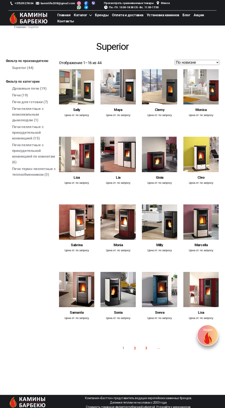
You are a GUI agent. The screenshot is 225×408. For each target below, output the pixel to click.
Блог (186, 15)
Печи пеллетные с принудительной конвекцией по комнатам (33, 150)
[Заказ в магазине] (197, 62)
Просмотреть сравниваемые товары (129, 3)
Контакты (65, 21)
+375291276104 (24, 3)
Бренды (101, 15)
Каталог (80, 15)
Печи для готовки (27, 102)
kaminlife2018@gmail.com (58, 3)
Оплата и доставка (127, 15)
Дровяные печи (25, 88)
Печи (16, 95)
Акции (199, 15)
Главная (64, 15)
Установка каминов (163, 15)
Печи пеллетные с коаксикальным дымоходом (28, 114)
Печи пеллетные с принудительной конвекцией (28, 132)
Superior (19, 68)
